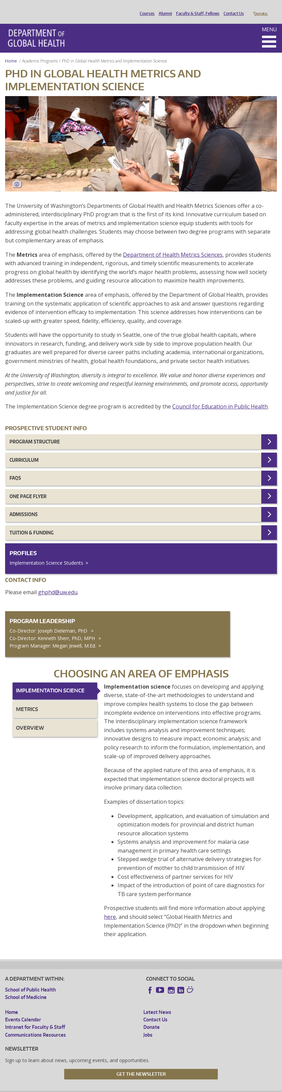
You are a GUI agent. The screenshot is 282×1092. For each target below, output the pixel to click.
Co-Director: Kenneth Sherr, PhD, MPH (53, 628)
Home (11, 51)
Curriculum (24, 450)
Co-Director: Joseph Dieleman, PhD (49, 621)
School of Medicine (26, 987)
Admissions (24, 505)
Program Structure (35, 432)
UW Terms (122, 1086)
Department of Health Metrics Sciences (173, 245)
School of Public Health (30, 980)
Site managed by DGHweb (163, 1086)
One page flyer (28, 487)
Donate (260, 8)
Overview (30, 718)
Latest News (157, 1002)
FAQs (15, 468)
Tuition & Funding (32, 523)
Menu (269, 20)
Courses (145, 8)
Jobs (148, 1025)
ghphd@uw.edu (57, 582)
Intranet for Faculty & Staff (35, 1017)
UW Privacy (95, 1086)
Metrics (27, 700)
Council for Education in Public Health (220, 397)
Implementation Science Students (46, 553)
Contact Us (232, 8)
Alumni (163, 8)
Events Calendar (23, 1010)
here (110, 907)
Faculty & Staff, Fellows (196, 8)
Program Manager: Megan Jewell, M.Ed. (53, 636)
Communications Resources (35, 1025)
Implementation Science (50, 681)
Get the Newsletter (141, 1064)
